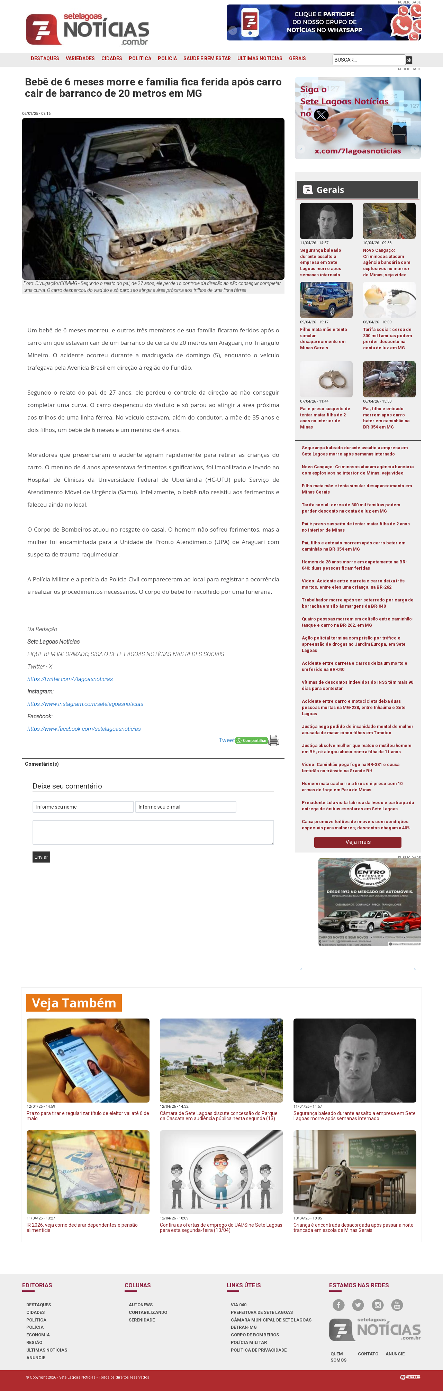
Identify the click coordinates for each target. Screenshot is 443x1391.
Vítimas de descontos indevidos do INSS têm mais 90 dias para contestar (357, 685)
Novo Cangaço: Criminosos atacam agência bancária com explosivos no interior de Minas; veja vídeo (358, 470)
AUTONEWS (141, 1304)
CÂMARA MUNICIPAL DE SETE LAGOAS (271, 1320)
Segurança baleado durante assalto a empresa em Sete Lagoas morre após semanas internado (355, 451)
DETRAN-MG (244, 1327)
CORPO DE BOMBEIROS (255, 1334)
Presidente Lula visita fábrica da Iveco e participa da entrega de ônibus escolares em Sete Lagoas (358, 805)
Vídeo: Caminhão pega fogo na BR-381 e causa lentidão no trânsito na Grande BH (350, 767)
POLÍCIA (167, 58)
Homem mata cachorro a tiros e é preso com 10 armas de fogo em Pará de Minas (352, 786)
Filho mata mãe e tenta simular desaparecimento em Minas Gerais (357, 489)
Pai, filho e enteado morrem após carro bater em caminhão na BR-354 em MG (353, 546)
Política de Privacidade (259, 1350)
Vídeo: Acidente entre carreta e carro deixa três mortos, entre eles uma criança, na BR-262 (353, 584)
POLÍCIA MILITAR (249, 1342)
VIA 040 (238, 1304)
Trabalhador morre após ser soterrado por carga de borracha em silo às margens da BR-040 (358, 603)
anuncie (395, 1353)
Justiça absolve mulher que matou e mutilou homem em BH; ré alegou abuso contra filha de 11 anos (356, 748)
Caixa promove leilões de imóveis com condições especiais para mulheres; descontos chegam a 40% (356, 824)
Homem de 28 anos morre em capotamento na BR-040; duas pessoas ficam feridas (354, 565)
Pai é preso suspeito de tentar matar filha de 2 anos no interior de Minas (356, 527)
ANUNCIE (35, 1357)
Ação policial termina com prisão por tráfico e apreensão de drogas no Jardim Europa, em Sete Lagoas (354, 644)
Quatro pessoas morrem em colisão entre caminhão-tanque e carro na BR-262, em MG (358, 622)
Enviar (41, 857)
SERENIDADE (142, 1320)
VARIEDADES (80, 58)
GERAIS (297, 58)
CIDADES (111, 58)
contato (368, 1353)
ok (409, 60)
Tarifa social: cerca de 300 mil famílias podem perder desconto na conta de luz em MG (351, 508)
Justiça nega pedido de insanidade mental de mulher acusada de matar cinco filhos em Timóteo (358, 729)
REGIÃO (34, 1342)
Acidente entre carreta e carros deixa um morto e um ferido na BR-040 (354, 666)
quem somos (338, 1357)
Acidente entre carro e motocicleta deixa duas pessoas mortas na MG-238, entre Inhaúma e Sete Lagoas (354, 707)
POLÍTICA (140, 58)
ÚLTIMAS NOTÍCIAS (259, 58)
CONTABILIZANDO (148, 1312)
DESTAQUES (45, 58)
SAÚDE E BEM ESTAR (207, 58)
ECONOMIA (38, 1334)
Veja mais (358, 841)
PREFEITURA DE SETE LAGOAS (262, 1312)
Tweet (227, 740)
